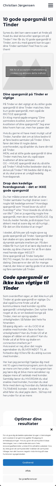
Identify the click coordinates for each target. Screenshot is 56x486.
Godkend (28, 462)
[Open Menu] (50, 5)
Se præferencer (28, 478)
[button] (51, 429)
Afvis (28, 470)
